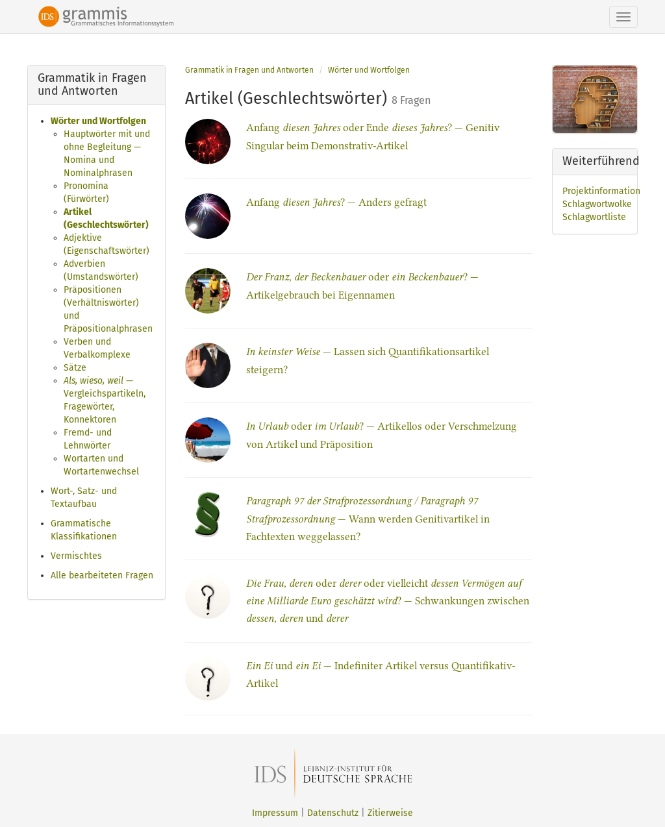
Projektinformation (601, 191)
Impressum (275, 813)
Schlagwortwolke (597, 204)
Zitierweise (390, 813)
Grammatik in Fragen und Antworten (249, 70)
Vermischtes (76, 556)
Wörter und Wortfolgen (98, 121)
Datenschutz (332, 813)
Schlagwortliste (594, 217)
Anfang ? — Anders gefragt (336, 202)
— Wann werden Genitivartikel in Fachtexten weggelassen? (368, 518)
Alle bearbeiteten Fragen (102, 575)
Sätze (75, 367)
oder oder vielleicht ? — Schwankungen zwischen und (387, 600)
